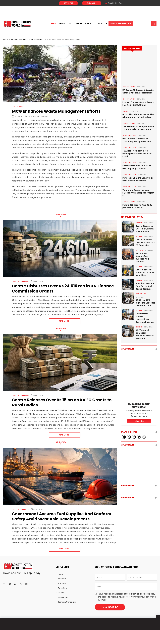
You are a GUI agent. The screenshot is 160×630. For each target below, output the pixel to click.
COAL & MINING (141, 294)
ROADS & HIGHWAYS (129, 135)
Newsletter (63, 597)
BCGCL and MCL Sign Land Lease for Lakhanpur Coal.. (145, 303)
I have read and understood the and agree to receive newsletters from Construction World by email (126, 596)
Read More (65, 321)
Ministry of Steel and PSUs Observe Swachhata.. (145, 272)
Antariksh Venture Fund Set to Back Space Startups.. (145, 286)
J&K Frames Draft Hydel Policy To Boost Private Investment (138, 128)
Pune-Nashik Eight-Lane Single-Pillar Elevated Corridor (138, 179)
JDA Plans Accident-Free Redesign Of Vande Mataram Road (137, 154)
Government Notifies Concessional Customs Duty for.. (145, 317)
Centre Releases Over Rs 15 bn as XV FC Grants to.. (145, 242)
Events (79, 23)
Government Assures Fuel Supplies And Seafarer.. (142, 257)
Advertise (68, 3)
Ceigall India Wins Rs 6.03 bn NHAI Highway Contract (136, 167)
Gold (70, 23)
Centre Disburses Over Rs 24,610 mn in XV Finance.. (145, 229)
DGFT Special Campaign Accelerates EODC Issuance (145, 334)
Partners (62, 583)
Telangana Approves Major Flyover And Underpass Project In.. (138, 193)
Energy (125, 111)
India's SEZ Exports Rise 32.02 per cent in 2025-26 (137, 206)
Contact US (101, 23)
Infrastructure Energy (21, 509)
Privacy (61, 592)
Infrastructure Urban (19, 39)
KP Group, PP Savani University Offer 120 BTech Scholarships (138, 91)
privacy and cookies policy (142, 593)
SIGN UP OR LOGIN (114, 3)
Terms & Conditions (67, 602)
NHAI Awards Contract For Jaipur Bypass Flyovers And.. (137, 140)
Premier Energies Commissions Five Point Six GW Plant (138, 103)
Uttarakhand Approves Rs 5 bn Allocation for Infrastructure (138, 116)
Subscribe (91, 3)
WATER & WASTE (37, 39)
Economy (139, 223)
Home (53, 23)
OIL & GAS (139, 250)
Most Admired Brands (120, 23)
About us (62, 578)
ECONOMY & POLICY (129, 87)
